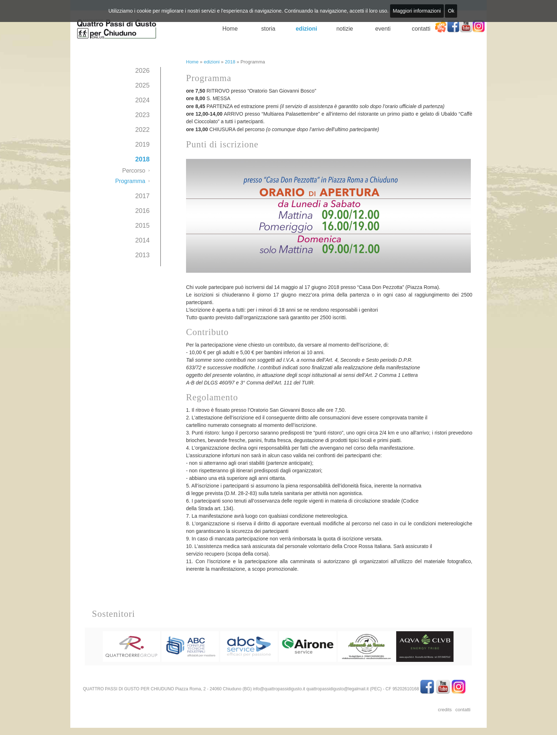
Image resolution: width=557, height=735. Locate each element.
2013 (142, 255)
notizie (344, 29)
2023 (142, 115)
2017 (142, 196)
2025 (142, 85)
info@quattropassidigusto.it (279, 688)
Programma (130, 181)
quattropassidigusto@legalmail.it (337, 688)
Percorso (133, 171)
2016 (142, 210)
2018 (142, 159)
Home (230, 29)
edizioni (306, 29)
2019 (142, 144)
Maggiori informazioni (417, 11)
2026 (142, 70)
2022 (142, 129)
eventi (383, 29)
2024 (142, 100)
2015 (142, 225)
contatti (421, 29)
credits (445, 709)
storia (268, 29)
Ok (451, 11)
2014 (142, 240)
